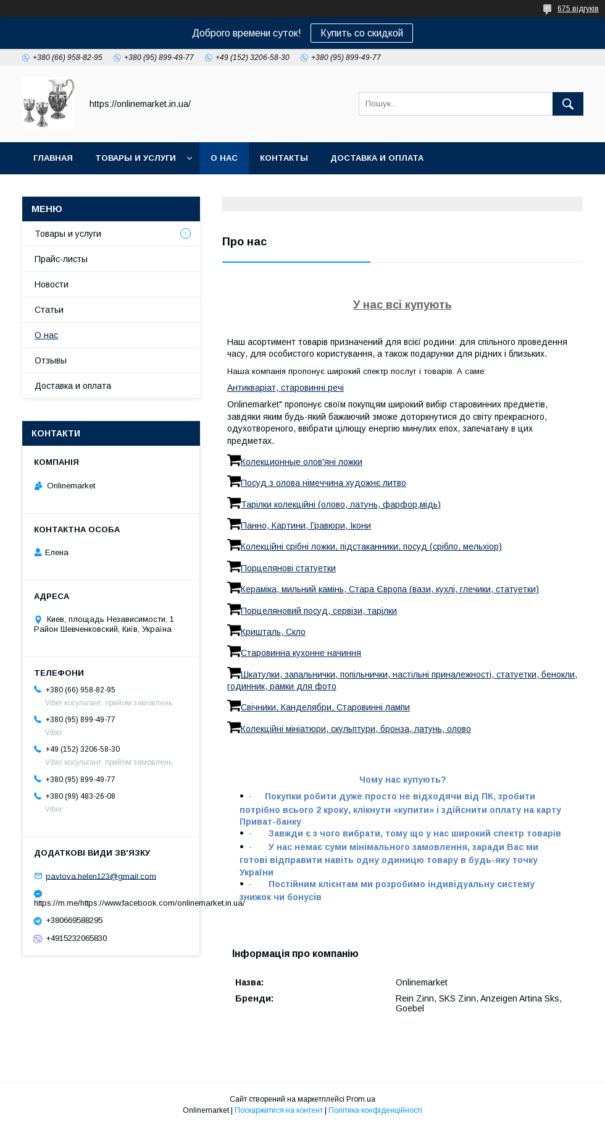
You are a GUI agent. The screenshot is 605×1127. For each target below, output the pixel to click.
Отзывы (51, 360)
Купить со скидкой (361, 33)
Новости (52, 284)
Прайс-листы (61, 259)
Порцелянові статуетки (281, 568)
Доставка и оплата (377, 158)
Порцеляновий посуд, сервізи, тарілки (312, 611)
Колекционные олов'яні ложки (294, 462)
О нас (224, 158)
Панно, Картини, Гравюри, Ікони (299, 525)
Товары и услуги (135, 158)
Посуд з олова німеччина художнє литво (316, 483)
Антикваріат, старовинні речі (285, 388)
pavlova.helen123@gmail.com (101, 875)
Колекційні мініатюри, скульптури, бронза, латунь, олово (349, 729)
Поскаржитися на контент (279, 1110)
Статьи (49, 310)
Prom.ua (360, 1099)
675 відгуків (578, 8)
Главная (53, 158)
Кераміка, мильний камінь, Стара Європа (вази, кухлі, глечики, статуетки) (383, 589)
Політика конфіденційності (375, 1110)
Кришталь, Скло (266, 632)
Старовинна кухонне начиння (294, 653)
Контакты (284, 158)
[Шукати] (568, 104)
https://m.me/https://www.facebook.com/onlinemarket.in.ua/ (111, 903)
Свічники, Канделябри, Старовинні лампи (318, 707)
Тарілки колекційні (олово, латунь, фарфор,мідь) (334, 504)
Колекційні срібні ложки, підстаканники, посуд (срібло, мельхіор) (364, 546)
